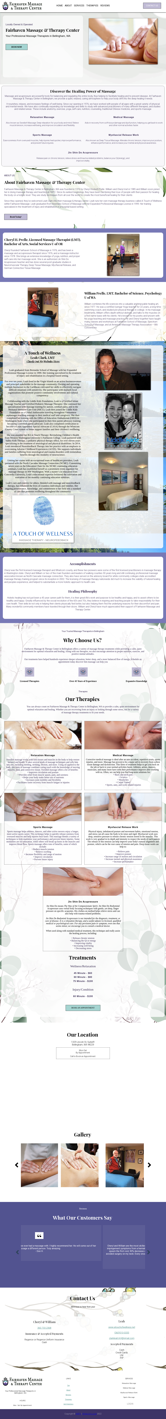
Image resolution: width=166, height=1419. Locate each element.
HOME (59, 5)
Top (68, 1385)
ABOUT (68, 5)
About (68, 1390)
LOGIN (130, 1403)
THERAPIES (92, 5)
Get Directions (68, 1404)
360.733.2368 (44, 1328)
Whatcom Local (89, 1414)
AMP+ (78, 1414)
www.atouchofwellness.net (121, 1327)
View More (83, 1274)
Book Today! (15, 217)
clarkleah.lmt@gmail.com (121, 1338)
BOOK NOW (16, 47)
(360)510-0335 (121, 1332)
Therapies (68, 1399)
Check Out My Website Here (43, 361)
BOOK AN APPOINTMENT (83, 1008)
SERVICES (79, 5)
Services (68, 1395)
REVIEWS (105, 5)
